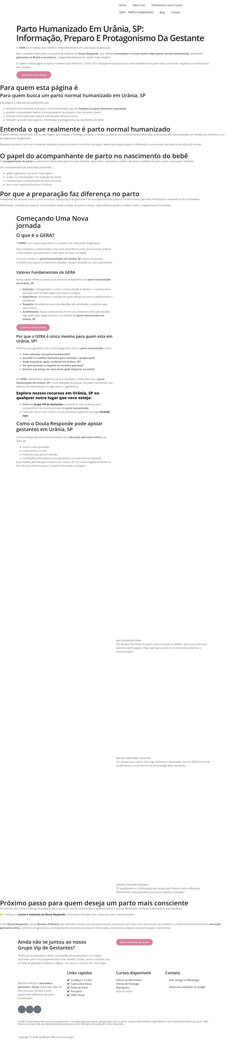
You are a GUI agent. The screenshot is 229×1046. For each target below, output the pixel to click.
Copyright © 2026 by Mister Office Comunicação (46, 1038)
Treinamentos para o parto (167, 5)
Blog (162, 12)
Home (122, 5)
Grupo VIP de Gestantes (48, 405)
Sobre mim (139, 5)
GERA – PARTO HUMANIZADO (136, 12)
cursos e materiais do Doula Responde (41, 915)
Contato (175, 12)
